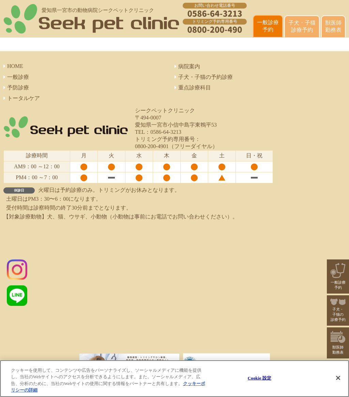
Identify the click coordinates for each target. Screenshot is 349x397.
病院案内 (187, 66)
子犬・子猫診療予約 (302, 26)
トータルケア (21, 98)
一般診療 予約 (268, 25)
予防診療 (16, 87)
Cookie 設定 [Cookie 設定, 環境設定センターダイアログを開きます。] (259, 378)
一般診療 (16, 77)
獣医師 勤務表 (333, 26)
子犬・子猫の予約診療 (203, 77)
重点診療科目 (192, 87)
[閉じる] (338, 377)
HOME (13, 66)
